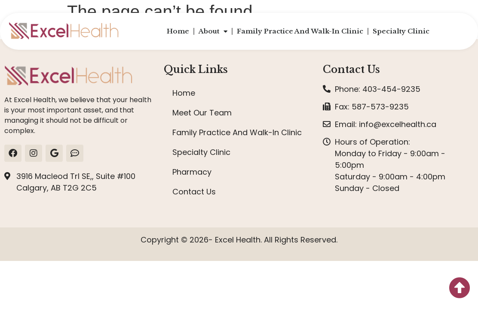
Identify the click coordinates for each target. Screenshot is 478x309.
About (213, 31)
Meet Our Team (202, 112)
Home (178, 31)
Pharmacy (191, 172)
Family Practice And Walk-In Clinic (300, 31)
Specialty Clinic (401, 31)
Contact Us (194, 191)
